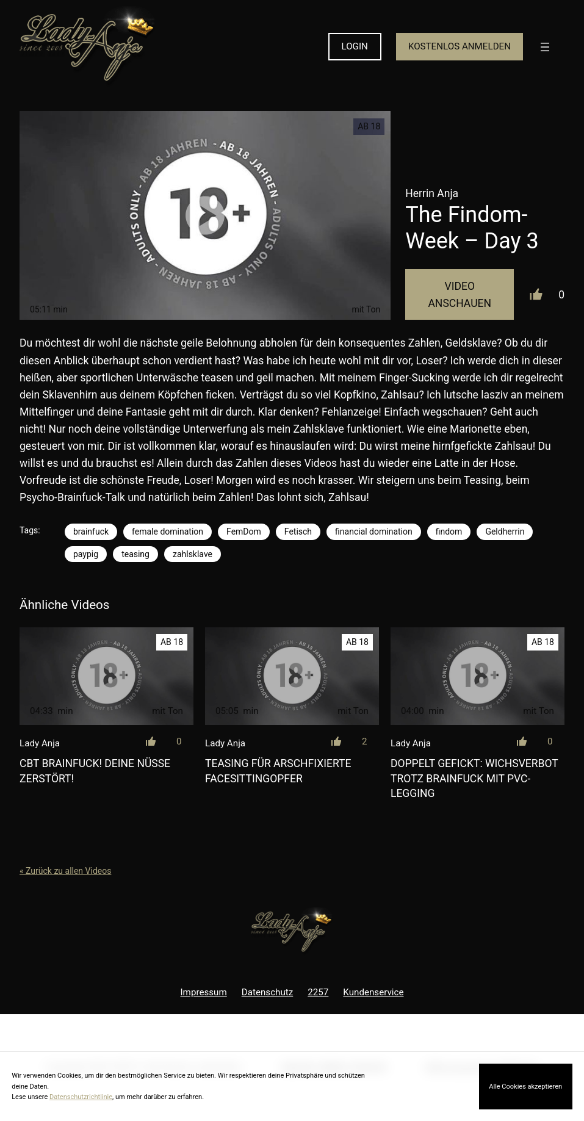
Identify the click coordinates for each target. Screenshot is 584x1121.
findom (449, 531)
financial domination (374, 531)
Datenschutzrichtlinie (80, 1097)
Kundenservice (373, 992)
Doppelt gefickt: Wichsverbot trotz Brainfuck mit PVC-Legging (474, 778)
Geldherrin (504, 531)
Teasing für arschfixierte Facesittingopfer (278, 771)
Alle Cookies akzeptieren (525, 1086)
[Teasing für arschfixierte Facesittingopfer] (292, 676)
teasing (135, 554)
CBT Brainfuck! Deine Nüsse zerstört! (95, 771)
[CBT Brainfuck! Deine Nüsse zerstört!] (106, 676)
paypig (85, 554)
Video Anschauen (459, 294)
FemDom (243, 531)
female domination (167, 531)
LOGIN (355, 46)
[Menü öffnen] (545, 47)
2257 (318, 992)
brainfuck (91, 531)
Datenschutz (268, 992)
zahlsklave (192, 554)
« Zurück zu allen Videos (65, 871)
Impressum (204, 992)
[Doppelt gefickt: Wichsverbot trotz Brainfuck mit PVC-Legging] (477, 676)
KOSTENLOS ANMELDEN (459, 46)
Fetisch (298, 531)
